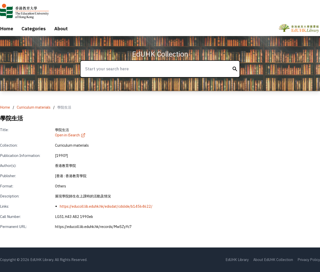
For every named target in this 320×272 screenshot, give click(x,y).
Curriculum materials (33, 107)
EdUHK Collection (160, 54)
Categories (34, 29)
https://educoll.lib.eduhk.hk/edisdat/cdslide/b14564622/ (106, 206)
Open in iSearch (70, 135)
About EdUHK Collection (273, 259)
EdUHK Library (237, 259)
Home (6, 29)
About (61, 29)
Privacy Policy (309, 259)
